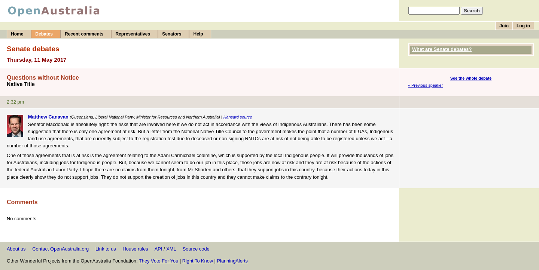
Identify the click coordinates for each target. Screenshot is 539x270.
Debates (44, 34)
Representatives (132, 34)
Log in (523, 25)
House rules (135, 249)
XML (171, 249)
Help (198, 34)
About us (16, 249)
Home (17, 34)
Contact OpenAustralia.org (60, 249)
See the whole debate (471, 78)
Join (504, 25)
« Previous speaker (425, 85)
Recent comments (84, 34)
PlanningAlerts (232, 261)
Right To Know (197, 261)
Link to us (105, 249)
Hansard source (237, 117)
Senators (171, 34)
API (158, 249)
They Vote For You (158, 261)
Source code (196, 249)
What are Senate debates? (442, 49)
